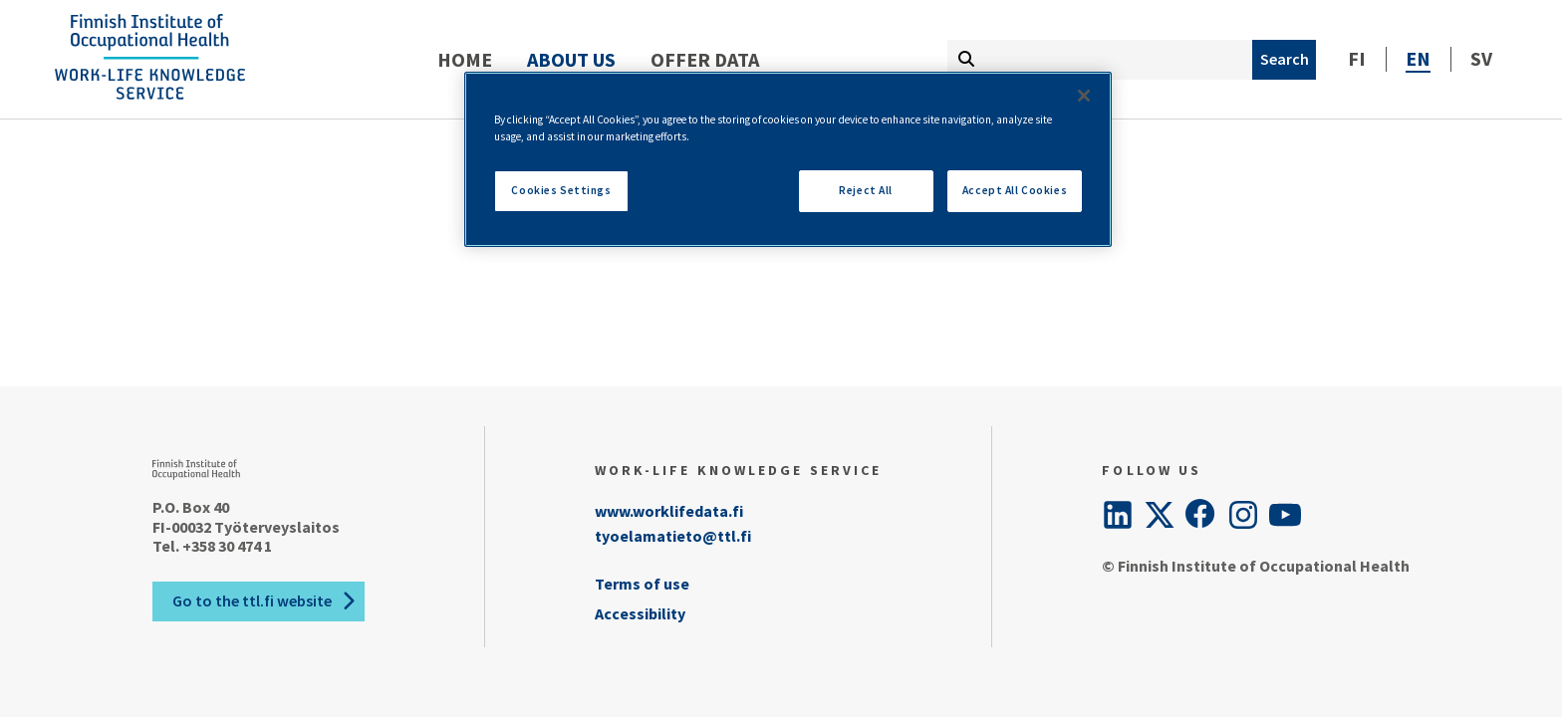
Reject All (866, 190)
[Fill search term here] (1099, 60)
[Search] (1284, 60)
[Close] (1084, 96)
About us (571, 59)
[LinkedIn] (1118, 515)
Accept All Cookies (1014, 190)
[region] (788, 159)
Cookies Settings (561, 190)
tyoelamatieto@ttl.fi (673, 536)
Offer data (705, 59)
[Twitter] (1159, 515)
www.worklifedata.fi (669, 511)
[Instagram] (1243, 515)
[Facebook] (1201, 515)
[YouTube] (1285, 515)
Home (464, 59)
